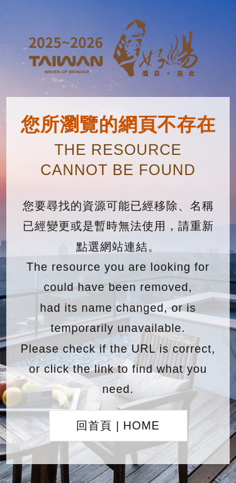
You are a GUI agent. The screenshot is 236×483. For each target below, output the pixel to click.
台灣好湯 (118, 50)
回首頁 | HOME (118, 425)
